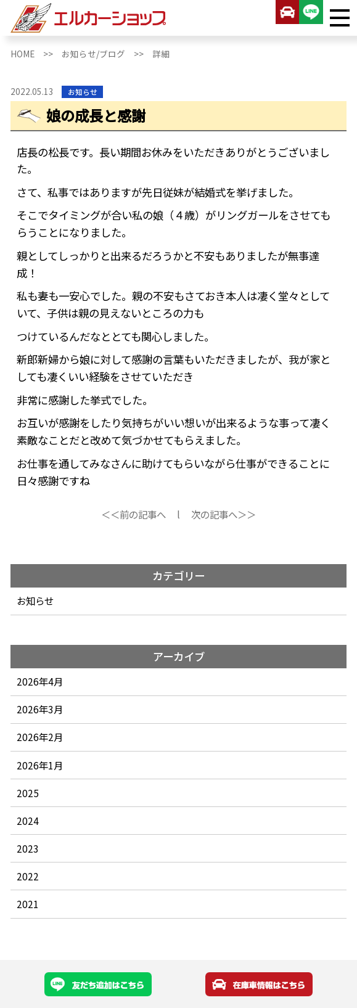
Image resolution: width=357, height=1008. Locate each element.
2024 (28, 820)
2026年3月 (40, 709)
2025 (28, 793)
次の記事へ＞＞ (223, 514)
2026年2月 (40, 737)
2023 (28, 848)
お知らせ (35, 600)
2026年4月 (40, 681)
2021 (28, 904)
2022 (28, 876)
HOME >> (36, 53)
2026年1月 (40, 765)
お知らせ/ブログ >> (107, 53)
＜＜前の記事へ (133, 514)
